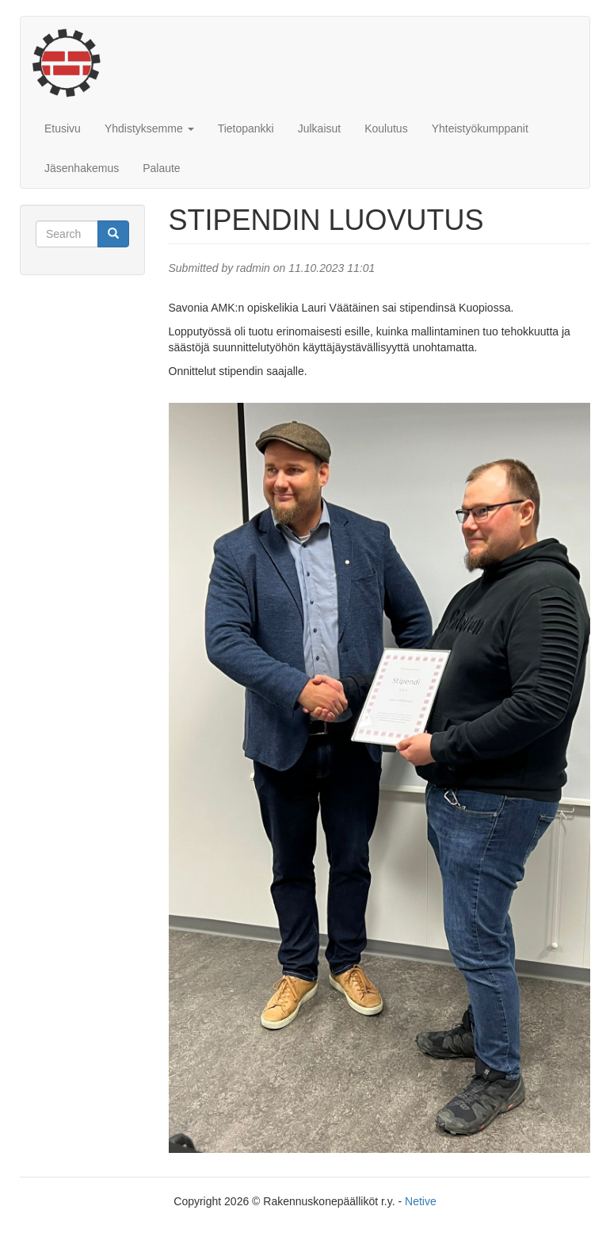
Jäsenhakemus (81, 168)
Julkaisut (319, 128)
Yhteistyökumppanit (480, 128)
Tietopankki (246, 128)
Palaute (161, 168)
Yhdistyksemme (149, 128)
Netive (421, 1201)
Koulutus (385, 128)
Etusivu (62, 128)
